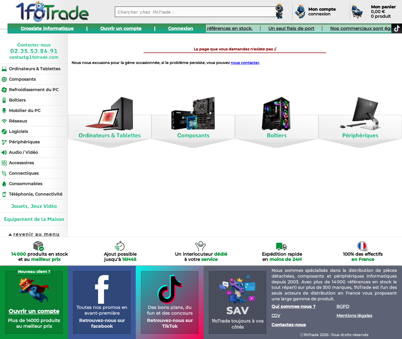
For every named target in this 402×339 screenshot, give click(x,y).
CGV (275, 315)
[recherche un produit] (192, 12)
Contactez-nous (288, 325)
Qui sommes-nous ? (293, 306)
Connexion (180, 28)
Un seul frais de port (280, 28)
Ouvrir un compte (120, 28)
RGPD (342, 306)
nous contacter (245, 63)
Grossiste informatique (47, 28)
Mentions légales (354, 315)
